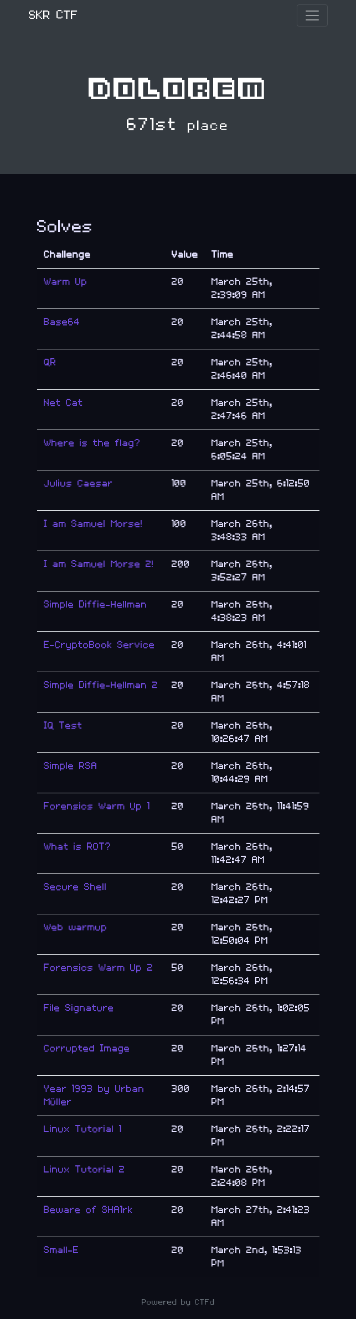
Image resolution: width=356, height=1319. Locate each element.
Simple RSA (70, 766)
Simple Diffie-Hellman (95, 604)
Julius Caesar (78, 483)
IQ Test (63, 725)
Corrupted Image (87, 1048)
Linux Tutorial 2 (84, 1169)
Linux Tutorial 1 (83, 1129)
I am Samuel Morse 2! (99, 564)
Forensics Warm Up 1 (97, 806)
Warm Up (65, 281)
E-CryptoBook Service (99, 645)
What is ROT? (77, 846)
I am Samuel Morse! (93, 524)
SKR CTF (53, 15)
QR (50, 362)
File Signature (79, 1008)
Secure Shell (75, 887)
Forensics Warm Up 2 (98, 967)
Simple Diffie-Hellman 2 (101, 685)
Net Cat (63, 402)
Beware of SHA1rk (88, 1210)
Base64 (62, 322)
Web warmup (75, 927)
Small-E (61, 1250)
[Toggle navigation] (312, 15)
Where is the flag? (92, 443)
